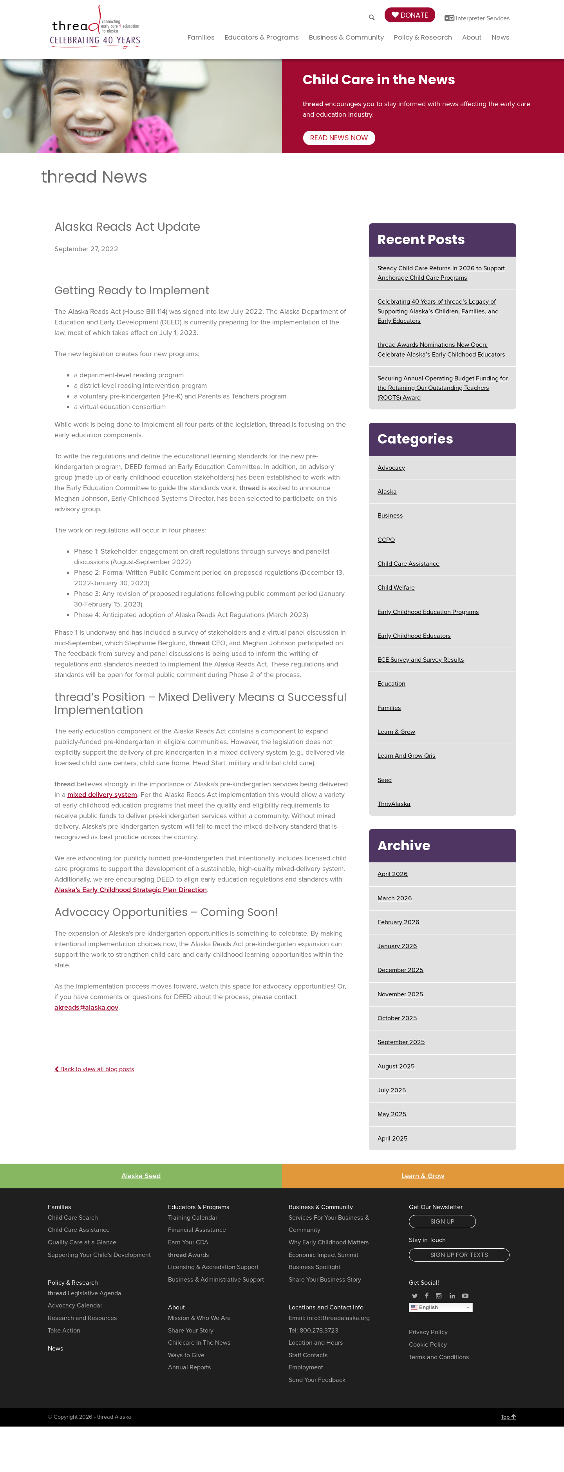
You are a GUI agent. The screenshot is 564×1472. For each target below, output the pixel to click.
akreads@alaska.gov (86, 1007)
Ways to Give (186, 1355)
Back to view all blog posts (94, 1069)
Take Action (64, 1330)
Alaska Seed (141, 1175)
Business (390, 516)
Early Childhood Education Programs (428, 612)
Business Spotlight (314, 1267)
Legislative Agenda (84, 1293)
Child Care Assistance (408, 564)
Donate (410, 15)
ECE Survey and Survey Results (421, 660)
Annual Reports (189, 1367)
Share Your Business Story (325, 1280)
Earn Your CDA (188, 1242)
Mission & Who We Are (199, 1318)
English (424, 1307)
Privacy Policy (428, 1332)
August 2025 (396, 1066)
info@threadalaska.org (338, 1318)
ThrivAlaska (394, 804)
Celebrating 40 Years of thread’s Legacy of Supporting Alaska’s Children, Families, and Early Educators (438, 311)
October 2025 (397, 1018)
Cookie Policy (428, 1345)
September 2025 (401, 1042)
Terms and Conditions (439, 1357)
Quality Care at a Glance (82, 1242)
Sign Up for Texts (459, 1254)
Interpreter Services (477, 18)
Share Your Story (190, 1330)
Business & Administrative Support (216, 1280)
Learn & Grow (396, 732)
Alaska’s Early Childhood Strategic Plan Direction (130, 889)
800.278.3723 (319, 1330)
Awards (188, 1255)
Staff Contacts (308, 1355)
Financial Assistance (197, 1230)
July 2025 (392, 1090)
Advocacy (391, 468)
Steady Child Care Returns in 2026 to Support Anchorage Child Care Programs (441, 273)
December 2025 (400, 970)
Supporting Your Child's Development (99, 1255)
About (472, 37)
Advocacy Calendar (75, 1305)
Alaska (387, 492)
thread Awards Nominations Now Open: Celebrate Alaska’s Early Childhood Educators (441, 349)
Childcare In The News (199, 1343)
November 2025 (400, 994)
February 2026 (398, 922)
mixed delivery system (102, 794)
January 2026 (397, 946)
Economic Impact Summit (323, 1255)
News (501, 37)
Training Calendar (192, 1218)
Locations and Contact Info (326, 1307)
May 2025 (392, 1114)
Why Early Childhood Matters (329, 1242)
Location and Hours (316, 1343)
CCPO (386, 540)
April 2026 (393, 874)
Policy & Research (423, 37)
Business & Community (346, 37)
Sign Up (442, 1221)
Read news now (339, 138)
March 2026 (395, 898)
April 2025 (393, 1138)
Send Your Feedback (317, 1380)
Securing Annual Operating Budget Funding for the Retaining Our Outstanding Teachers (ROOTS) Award (443, 388)
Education (391, 684)
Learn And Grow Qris (407, 756)
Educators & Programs (262, 37)
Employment (306, 1367)
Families (201, 37)
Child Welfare (396, 588)
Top (508, 1416)
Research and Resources (82, 1318)
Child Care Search (73, 1218)
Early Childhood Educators (414, 636)
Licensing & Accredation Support (213, 1267)
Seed (385, 780)
